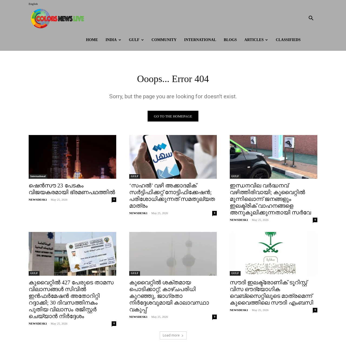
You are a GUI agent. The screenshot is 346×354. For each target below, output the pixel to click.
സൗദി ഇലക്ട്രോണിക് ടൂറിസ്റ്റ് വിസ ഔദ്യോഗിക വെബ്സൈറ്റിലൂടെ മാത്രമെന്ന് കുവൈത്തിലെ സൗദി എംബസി (271, 294)
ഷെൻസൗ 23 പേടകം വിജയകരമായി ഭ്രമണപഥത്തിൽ (72, 190)
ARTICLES (256, 40)
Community (164, 40)
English (33, 3)
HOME (92, 40)
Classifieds (288, 40)
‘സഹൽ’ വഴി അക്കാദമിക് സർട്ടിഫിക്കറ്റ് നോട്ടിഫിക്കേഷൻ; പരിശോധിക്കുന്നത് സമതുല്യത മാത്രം (172, 197)
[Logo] (59, 18)
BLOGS (230, 40)
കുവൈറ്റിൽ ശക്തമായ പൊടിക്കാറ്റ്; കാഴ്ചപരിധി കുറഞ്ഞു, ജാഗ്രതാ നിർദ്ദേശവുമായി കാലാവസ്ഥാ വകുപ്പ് (169, 297)
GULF (136, 40)
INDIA (113, 40)
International (200, 40)
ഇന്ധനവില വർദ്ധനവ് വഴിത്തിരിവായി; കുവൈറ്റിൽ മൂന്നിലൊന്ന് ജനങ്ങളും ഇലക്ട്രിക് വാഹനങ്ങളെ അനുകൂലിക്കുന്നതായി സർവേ (270, 200)
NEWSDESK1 (38, 201)
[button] (310, 18)
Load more (173, 337)
